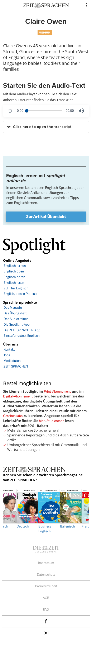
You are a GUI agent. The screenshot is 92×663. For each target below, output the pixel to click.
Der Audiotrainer (16, 319)
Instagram (46, 633)
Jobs (7, 355)
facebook (46, 621)
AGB (46, 598)
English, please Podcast (21, 294)
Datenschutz (46, 574)
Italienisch (68, 509)
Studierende (55, 421)
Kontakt (9, 349)
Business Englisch (46, 511)
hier (42, 421)
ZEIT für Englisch (16, 288)
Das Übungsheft (15, 313)
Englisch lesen (14, 282)
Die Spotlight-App (17, 324)
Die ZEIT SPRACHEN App (22, 330)
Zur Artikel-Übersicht (46, 216)
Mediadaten (12, 361)
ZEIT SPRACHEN (16, 366)
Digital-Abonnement (18, 396)
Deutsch (24, 509)
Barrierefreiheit (46, 586)
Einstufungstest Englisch (22, 335)
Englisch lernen (15, 265)
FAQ (46, 609)
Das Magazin (13, 307)
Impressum (46, 563)
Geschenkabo (13, 416)
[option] (46, 511)
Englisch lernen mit (36, 178)
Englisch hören (14, 277)
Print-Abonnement (57, 391)
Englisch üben (14, 271)
